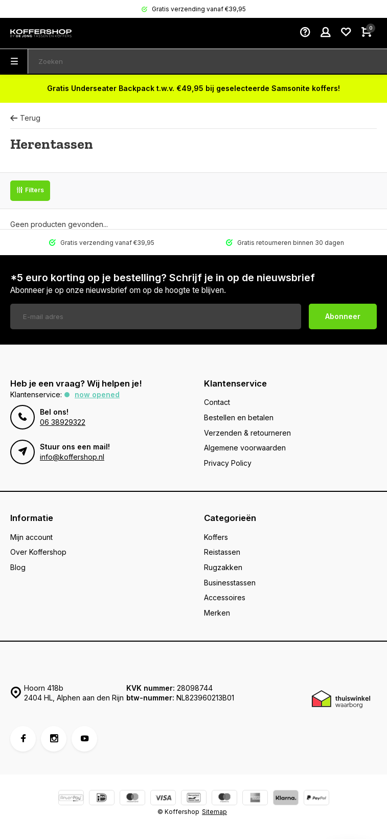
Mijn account (31, 537)
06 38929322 (62, 422)
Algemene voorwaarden (245, 447)
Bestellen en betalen (239, 417)
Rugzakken (223, 567)
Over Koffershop (38, 552)
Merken (217, 612)
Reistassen (222, 552)
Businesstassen (230, 582)
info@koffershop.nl (72, 456)
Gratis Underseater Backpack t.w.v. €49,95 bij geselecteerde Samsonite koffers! (193, 88)
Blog (18, 567)
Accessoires (224, 597)
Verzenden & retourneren (247, 432)
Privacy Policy (228, 463)
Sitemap (214, 811)
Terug (25, 118)
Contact (217, 402)
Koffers (216, 537)
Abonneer (342, 316)
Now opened (97, 394)
